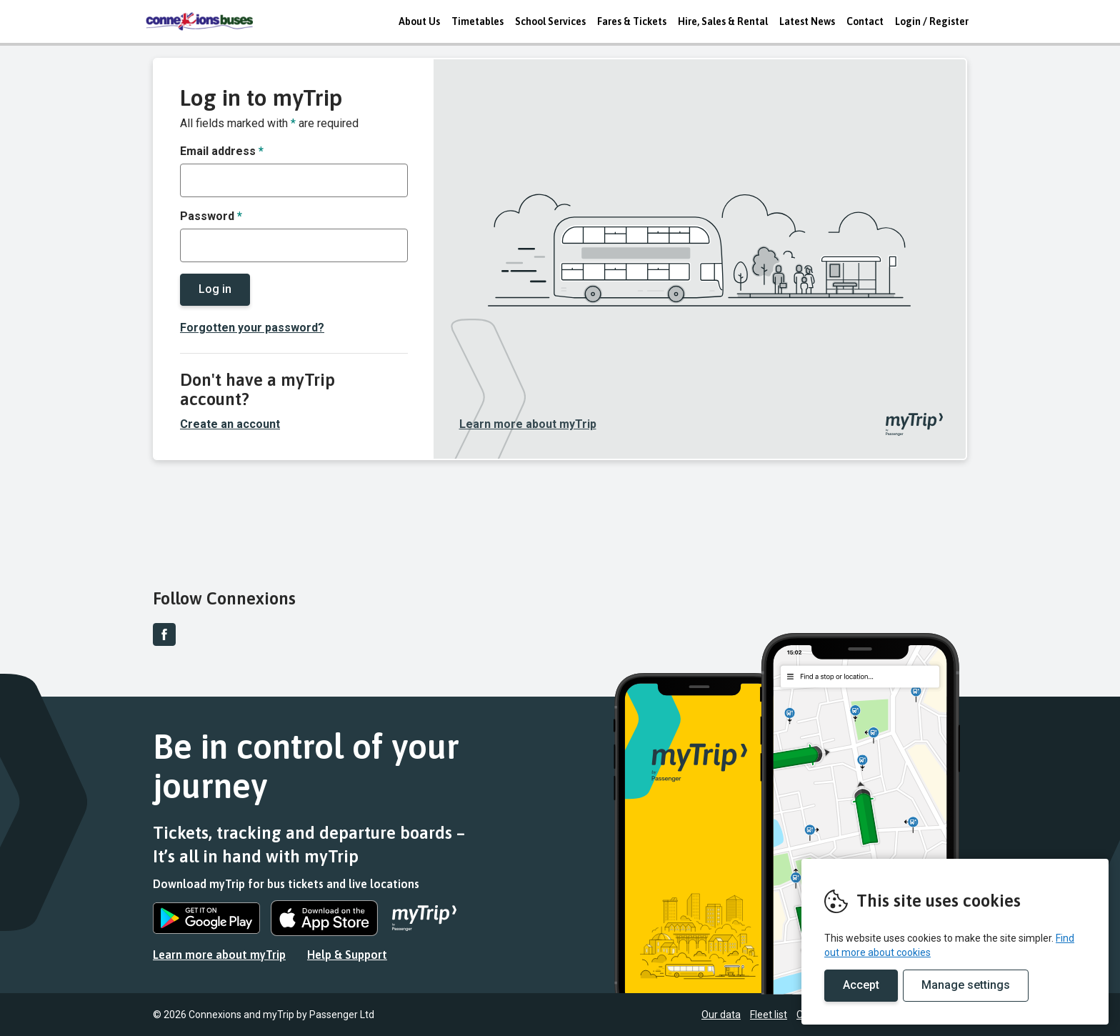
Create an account (230, 424)
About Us (419, 21)
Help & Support (347, 954)
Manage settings (965, 985)
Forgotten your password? (252, 327)
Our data (721, 1014)
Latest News (807, 21)
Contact (865, 21)
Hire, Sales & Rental (723, 21)
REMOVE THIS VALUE (199, 21)
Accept (861, 985)
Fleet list (768, 1014)
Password (211, 216)
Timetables (477, 21)
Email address (222, 151)
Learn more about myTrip (527, 424)
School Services (550, 21)
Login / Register (932, 21)
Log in (215, 289)
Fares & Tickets (631, 21)
